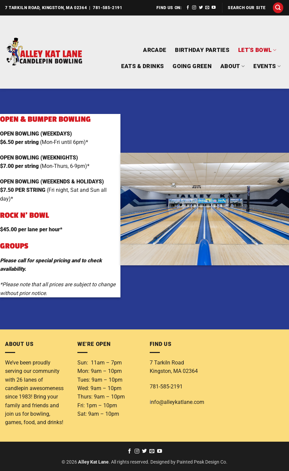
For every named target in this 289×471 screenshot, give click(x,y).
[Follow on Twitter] (201, 7)
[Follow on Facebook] (188, 7)
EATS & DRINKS (142, 66)
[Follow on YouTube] (214, 7)
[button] (278, 7)
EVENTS (267, 66)
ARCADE (154, 50)
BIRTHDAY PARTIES (202, 50)
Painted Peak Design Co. (202, 462)
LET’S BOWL (257, 50)
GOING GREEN (192, 66)
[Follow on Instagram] (194, 7)
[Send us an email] (207, 7)
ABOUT (232, 66)
